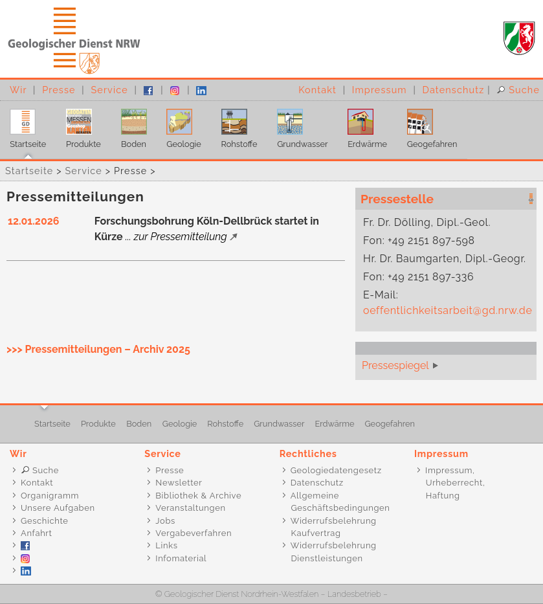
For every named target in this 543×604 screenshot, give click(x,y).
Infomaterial (180, 558)
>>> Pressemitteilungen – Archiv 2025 (98, 349)
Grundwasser (297, 125)
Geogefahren (427, 125)
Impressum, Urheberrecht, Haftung (449, 482)
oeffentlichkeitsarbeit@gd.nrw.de (447, 310)
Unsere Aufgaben (58, 508)
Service (109, 89)
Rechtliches (308, 453)
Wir (18, 89)
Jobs (165, 521)
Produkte (78, 125)
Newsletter (178, 482)
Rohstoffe (234, 125)
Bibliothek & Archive (198, 495)
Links (166, 545)
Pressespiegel (395, 365)
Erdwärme (362, 125)
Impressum (379, 89)
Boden (128, 125)
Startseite (23, 125)
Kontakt (317, 89)
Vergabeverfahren (193, 533)
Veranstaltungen (190, 508)
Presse (58, 89)
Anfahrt (36, 533)
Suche (518, 89)
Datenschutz (454, 89)
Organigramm (50, 495)
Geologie (179, 125)
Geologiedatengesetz (336, 470)
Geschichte (45, 521)
